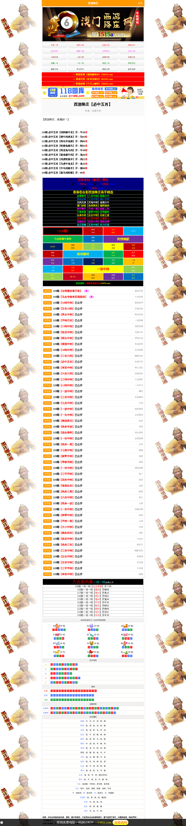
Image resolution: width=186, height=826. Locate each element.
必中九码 (131, 69)
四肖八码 (105, 69)
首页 (140, 3)
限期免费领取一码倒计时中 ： (92, 822)
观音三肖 (54, 69)
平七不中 (80, 69)
